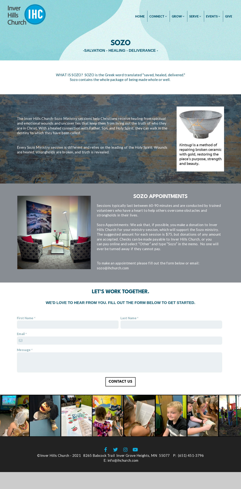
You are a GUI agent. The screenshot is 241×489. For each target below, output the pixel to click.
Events (213, 16)
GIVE (228, 16)
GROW (178, 16)
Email (21, 334)
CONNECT (158, 16)
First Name (25, 318)
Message (24, 350)
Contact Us (120, 382)
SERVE (195, 16)
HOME (140, 16)
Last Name (128, 318)
